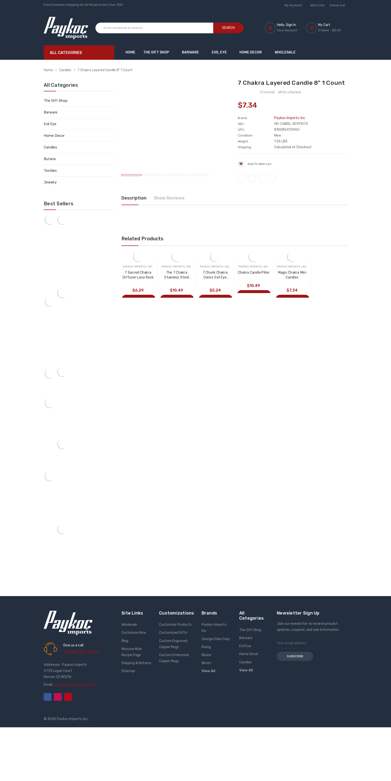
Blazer (207, 655)
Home (130, 52)
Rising (206, 647)
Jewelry (50, 182)
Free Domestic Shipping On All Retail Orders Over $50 (83, 5)
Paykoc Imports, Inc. (214, 628)
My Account (294, 5)
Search (228, 28)
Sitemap (128, 671)
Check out (337, 5)
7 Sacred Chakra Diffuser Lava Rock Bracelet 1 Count (138, 275)
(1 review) (267, 92)
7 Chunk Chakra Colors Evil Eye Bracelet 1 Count (215, 275)
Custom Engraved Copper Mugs (173, 644)
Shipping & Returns (136, 663)
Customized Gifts (173, 633)
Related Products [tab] (142, 239)
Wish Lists (317, 5)
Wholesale (285, 52)
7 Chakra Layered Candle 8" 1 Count (105, 70)
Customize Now (133, 633)
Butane (50, 159)
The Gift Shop (158, 52)
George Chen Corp (216, 639)
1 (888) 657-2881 (81, 652)
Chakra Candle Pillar (254, 272)
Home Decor (252, 52)
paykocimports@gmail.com (75, 685)
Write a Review (289, 92)
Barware (193, 52)
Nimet (206, 663)
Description (133, 198)
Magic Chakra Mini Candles (292, 274)
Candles (65, 70)
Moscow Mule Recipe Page (131, 652)
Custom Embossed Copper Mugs (174, 658)
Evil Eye (221, 52)
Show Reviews (169, 198)
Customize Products (175, 625)
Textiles (50, 170)
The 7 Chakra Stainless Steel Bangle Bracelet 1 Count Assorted (176, 275)
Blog (124, 641)
